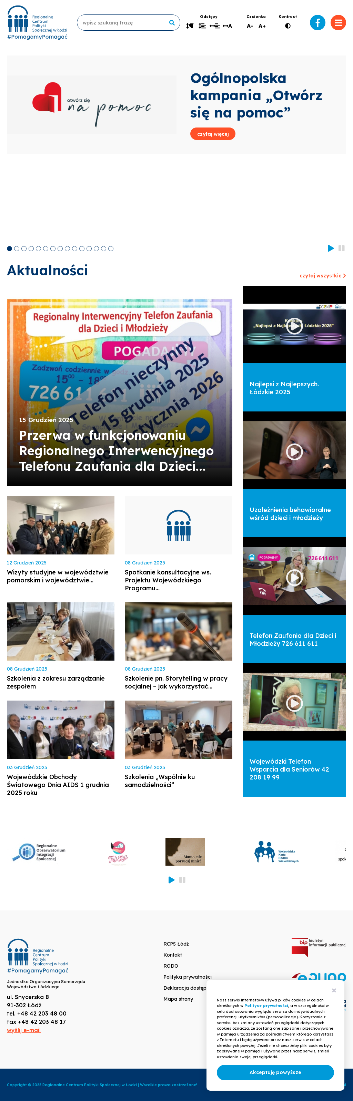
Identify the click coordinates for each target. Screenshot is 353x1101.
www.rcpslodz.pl (37, 22)
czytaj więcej (213, 134)
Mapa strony (178, 999)
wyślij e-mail (24, 1030)
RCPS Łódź (176, 944)
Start (330, 247)
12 (89, 248)
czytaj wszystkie (323, 276)
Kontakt (172, 955)
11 (81, 248)
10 (74, 248)
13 (96, 248)
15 (110, 248)
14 (103, 248)
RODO (170, 966)
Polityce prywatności (266, 1005)
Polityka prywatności (187, 977)
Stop (341, 247)
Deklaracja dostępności (191, 988)
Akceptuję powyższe (275, 1072)
